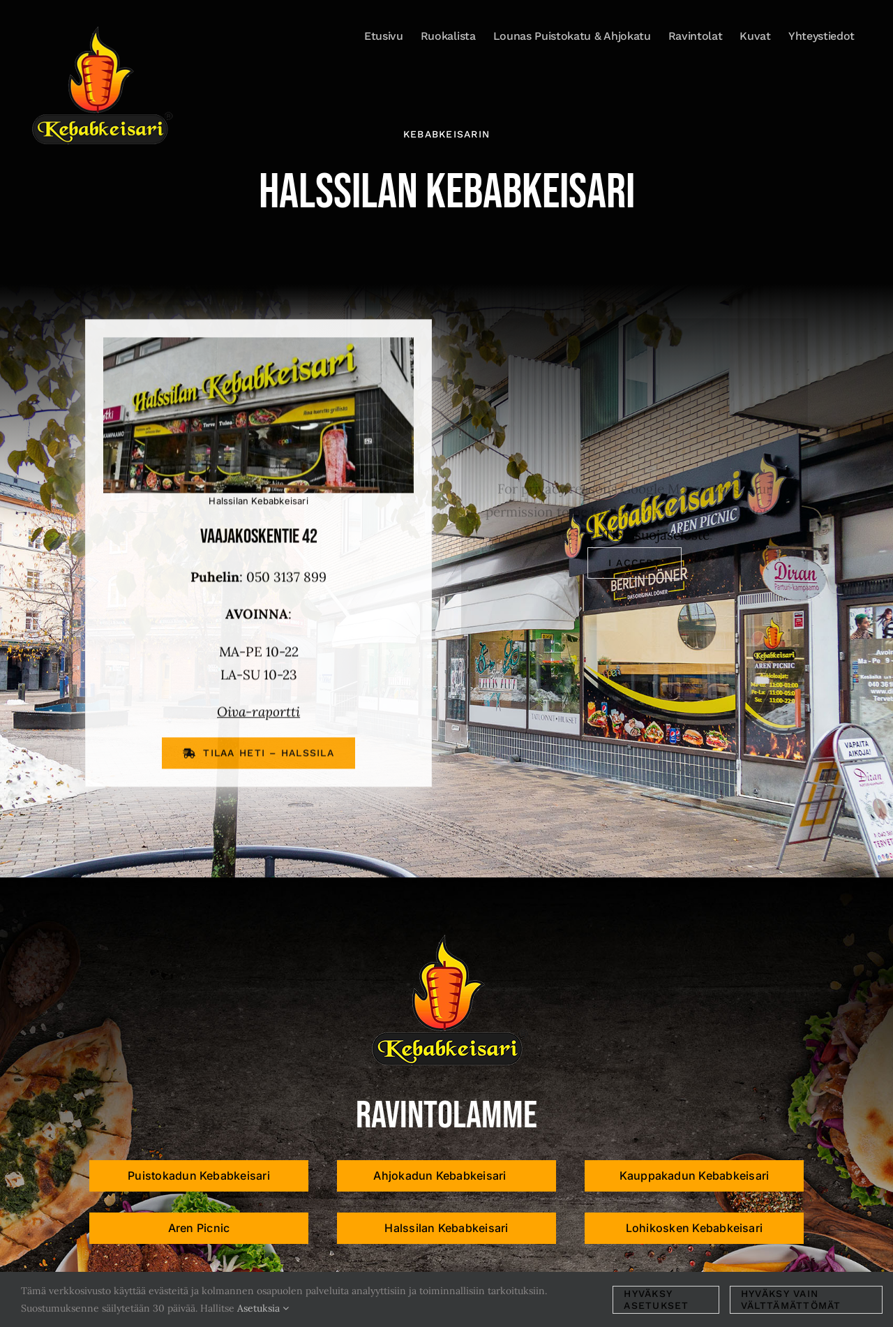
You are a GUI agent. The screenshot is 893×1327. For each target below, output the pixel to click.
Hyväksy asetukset (656, 1299)
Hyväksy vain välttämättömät (791, 1299)
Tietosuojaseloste (656, 534)
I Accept (634, 562)
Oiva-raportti (258, 713)
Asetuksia (263, 1308)
